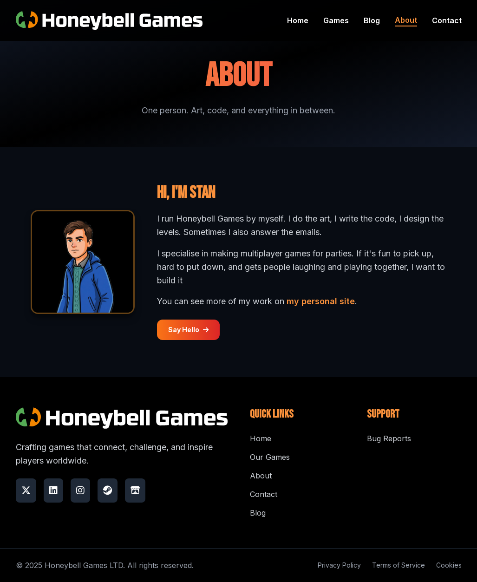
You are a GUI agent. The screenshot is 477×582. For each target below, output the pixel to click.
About (406, 20)
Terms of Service (398, 565)
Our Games (270, 457)
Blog (372, 20)
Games (336, 20)
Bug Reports (389, 438)
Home (297, 20)
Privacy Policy (339, 565)
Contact (447, 20)
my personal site (321, 301)
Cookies (449, 565)
